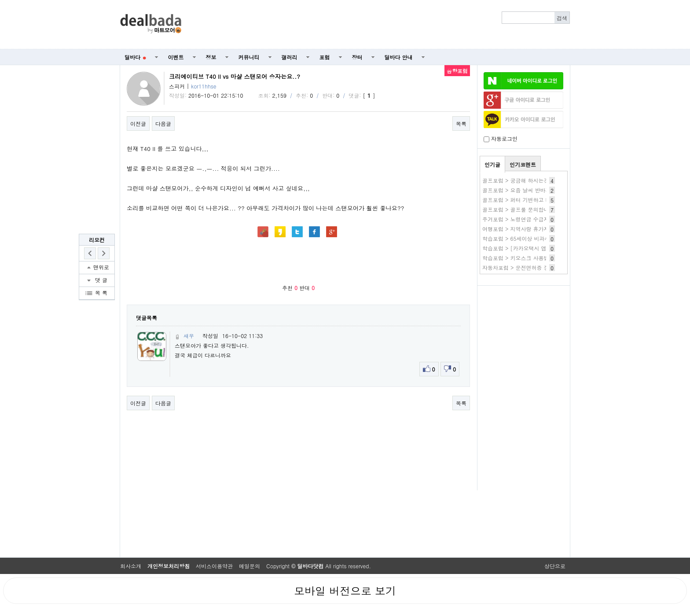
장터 (357, 57)
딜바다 (135, 57)
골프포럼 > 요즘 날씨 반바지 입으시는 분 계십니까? (544, 190)
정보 (211, 57)
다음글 (163, 123)
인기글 (492, 164)
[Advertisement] (380, 24)
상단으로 (554, 566)
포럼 (324, 57)
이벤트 (176, 57)
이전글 (138, 123)
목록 (461, 123)
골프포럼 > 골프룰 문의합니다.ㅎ (522, 209)
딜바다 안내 (399, 57)
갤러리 (289, 57)
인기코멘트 (523, 164)
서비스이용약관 (214, 566)
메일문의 (249, 566)
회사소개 (130, 566)
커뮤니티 (249, 57)
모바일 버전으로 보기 (345, 590)
